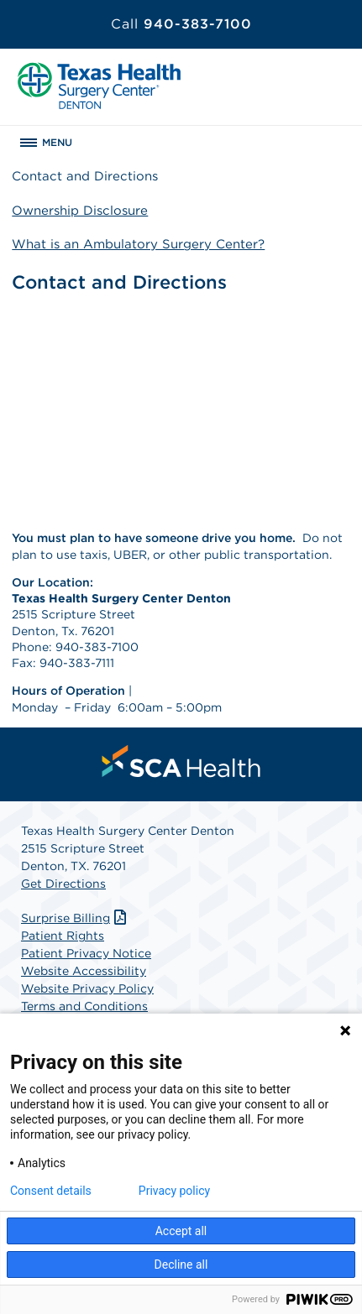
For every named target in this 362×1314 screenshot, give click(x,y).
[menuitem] (181, 761)
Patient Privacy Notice (86, 953)
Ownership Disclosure (80, 210)
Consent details (51, 1190)
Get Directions (63, 883)
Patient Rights (62, 935)
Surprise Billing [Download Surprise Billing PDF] (75, 918)
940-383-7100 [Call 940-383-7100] (181, 24)
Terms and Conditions (84, 1006)
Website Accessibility (83, 971)
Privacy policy (174, 1190)
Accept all (181, 1231)
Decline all (181, 1264)
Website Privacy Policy (87, 988)
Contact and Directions (85, 176)
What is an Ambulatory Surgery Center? (138, 244)
